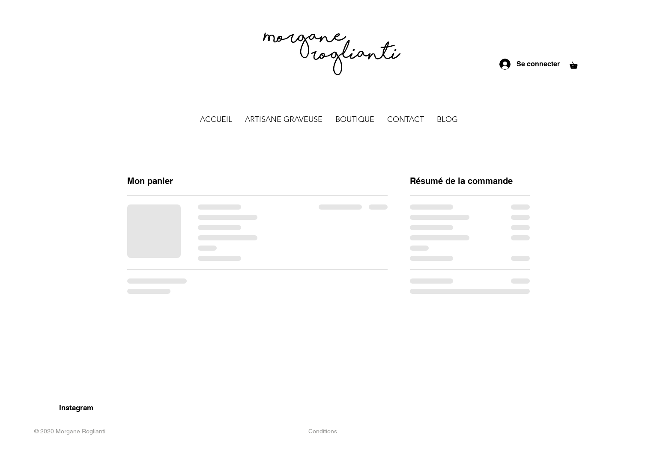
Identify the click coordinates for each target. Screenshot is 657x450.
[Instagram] (76, 408)
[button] (577, 64)
